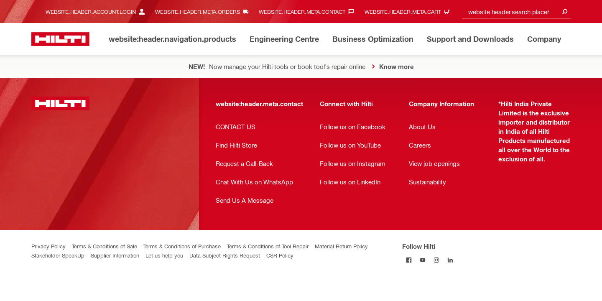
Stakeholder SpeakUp (57, 255)
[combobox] (516, 11)
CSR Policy (279, 255)
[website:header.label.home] (60, 39)
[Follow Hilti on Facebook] (409, 260)
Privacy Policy (48, 246)
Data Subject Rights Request (224, 255)
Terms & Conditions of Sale (104, 246)
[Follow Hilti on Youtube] (423, 260)
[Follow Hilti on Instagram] (437, 260)
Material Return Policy (341, 246)
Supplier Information (115, 255)
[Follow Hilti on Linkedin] (450, 260)
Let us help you (164, 255)
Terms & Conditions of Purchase (182, 246)
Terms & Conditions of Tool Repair (268, 246)
